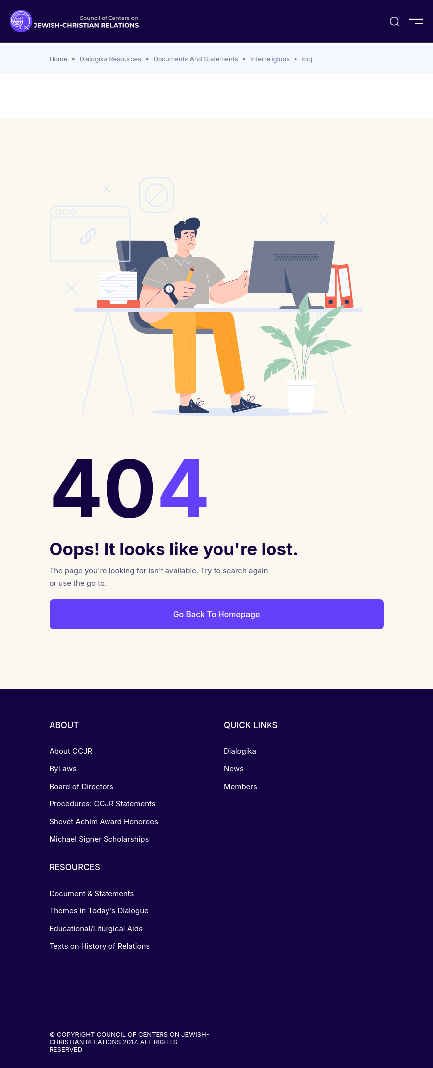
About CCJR (71, 751)
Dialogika (240, 751)
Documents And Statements (195, 59)
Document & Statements (92, 893)
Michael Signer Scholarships (99, 839)
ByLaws (63, 768)
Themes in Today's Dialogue (99, 910)
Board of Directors (81, 786)
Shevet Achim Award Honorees (104, 821)
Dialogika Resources (110, 59)
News (234, 768)
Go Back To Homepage (216, 614)
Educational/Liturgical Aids (96, 928)
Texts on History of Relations (100, 946)
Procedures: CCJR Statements (103, 803)
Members (240, 786)
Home (58, 59)
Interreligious (270, 59)
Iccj (306, 59)
